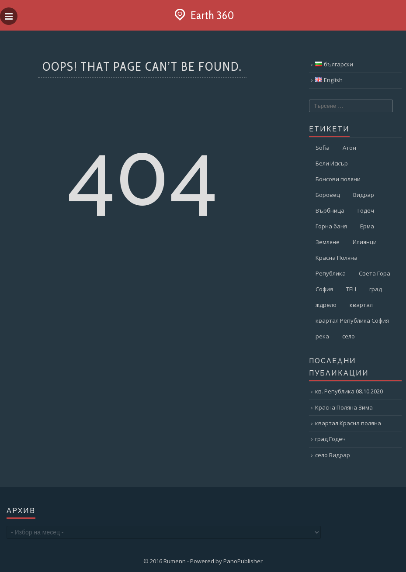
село (348, 336)
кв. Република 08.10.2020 (349, 391)
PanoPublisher (243, 561)
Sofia (323, 148)
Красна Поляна (336, 258)
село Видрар (332, 455)
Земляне (328, 242)
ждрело (326, 305)
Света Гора (374, 273)
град (375, 289)
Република (331, 273)
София (324, 289)
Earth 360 (203, 15)
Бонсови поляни (338, 179)
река (322, 336)
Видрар (363, 195)
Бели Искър (332, 163)
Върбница (330, 210)
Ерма (367, 226)
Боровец (328, 195)
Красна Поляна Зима (344, 407)
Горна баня (331, 226)
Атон (349, 148)
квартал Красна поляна (348, 423)
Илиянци (365, 242)
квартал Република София (352, 320)
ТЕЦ (351, 289)
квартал (361, 305)
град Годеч (330, 439)
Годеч (365, 210)
